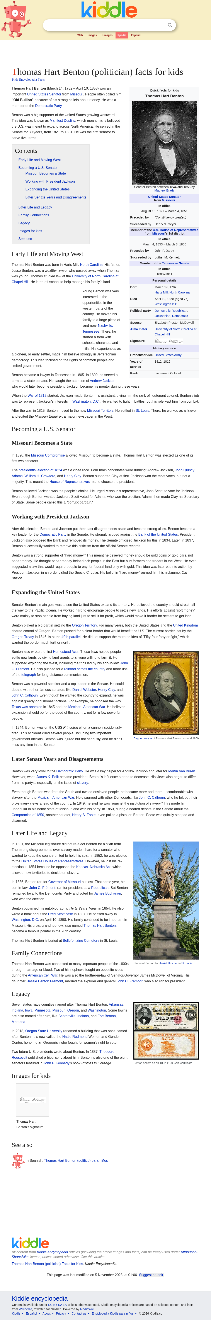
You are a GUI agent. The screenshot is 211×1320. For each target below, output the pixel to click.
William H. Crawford (39, 476)
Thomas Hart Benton (99, 925)
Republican (100, 888)
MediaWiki (87, 1309)
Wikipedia (25, 1309)
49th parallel (70, 637)
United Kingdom (185, 625)
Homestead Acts (65, 651)
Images (92, 35)
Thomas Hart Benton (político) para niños (76, 1160)
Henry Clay (72, 476)
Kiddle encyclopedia (52, 1252)
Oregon (73, 1010)
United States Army (168, 355)
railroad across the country (85, 669)
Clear (161, 25)
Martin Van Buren (181, 771)
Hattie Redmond (75, 1036)
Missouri (168, 200)
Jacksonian (162, 316)
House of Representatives (69, 481)
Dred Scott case (60, 914)
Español (136, 35)
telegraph (28, 675)
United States (37, 94)
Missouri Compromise (48, 455)
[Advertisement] (105, 52)
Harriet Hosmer (168, 963)
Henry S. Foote (84, 815)
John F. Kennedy (56, 1063)
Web (80, 35)
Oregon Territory (84, 625)
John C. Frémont (42, 888)
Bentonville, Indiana (73, 1016)
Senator (55, 94)
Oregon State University (43, 1031)
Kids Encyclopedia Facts (28, 79)
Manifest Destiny (62, 120)
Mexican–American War (86, 707)
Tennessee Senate (175, 263)
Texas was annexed (27, 707)
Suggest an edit (151, 1275)
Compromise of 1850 (28, 815)
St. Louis (142, 410)
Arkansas (116, 1004)
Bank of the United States (158, 534)
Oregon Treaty (23, 637)
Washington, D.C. (86, 401)
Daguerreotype (142, 738)
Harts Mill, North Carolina (172, 292)
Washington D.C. (166, 304)
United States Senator (164, 196)
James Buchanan (107, 893)
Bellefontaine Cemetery (81, 940)
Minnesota (42, 1010)
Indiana (17, 1010)
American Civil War (42, 975)
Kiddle (16, 1313)
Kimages (107, 35)
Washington (97, 1010)
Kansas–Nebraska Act (93, 867)
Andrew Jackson (102, 381)
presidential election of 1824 (40, 470)
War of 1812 (37, 395)
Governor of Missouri (64, 882)
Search (170, 25)
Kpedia (121, 35)
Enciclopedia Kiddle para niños (112, 1313)
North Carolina (91, 265)
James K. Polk (47, 777)
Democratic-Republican (171, 310)
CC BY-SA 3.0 (57, 1305)
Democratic (180, 316)
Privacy (61, 1313)
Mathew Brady (164, 190)
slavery (82, 783)
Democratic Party (48, 106)
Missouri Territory (100, 410)
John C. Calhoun (25, 695)
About (47, 1313)
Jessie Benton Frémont (45, 981)
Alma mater (138, 329)
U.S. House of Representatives (175, 230)
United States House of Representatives (52, 861)
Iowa (28, 1010)
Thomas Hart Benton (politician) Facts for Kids (47, 1264)
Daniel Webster (84, 690)
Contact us (79, 1313)
